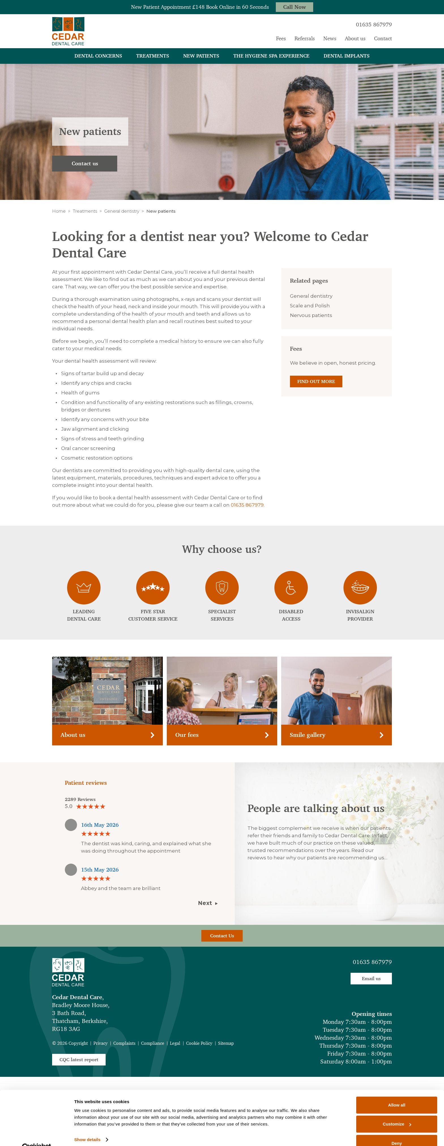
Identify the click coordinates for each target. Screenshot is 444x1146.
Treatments (85, 211)
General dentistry (121, 211)
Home (59, 211)
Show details (87, 1126)
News (329, 38)
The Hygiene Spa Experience (271, 55)
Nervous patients (311, 315)
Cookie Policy (199, 1043)
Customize (397, 1111)
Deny (397, 1130)
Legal (175, 1043)
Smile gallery (336, 735)
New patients (201, 55)
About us (107, 735)
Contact (383, 38)
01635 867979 (247, 505)
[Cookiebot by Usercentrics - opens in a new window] (36, 1135)
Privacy (100, 1043)
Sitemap (226, 1043)
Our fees (222, 735)
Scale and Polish (310, 305)
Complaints (124, 1043)
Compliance (152, 1043)
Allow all (396, 1092)
